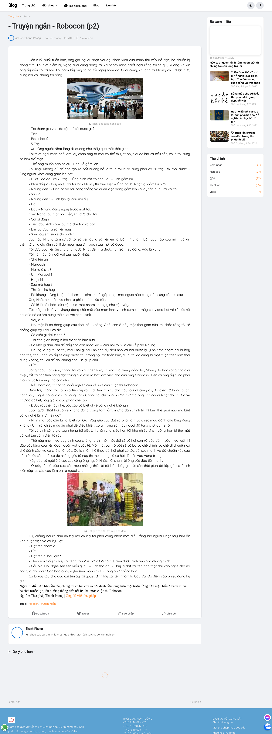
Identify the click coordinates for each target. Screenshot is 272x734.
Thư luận (235, 185)
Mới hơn (15, 702)
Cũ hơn (194, 702)
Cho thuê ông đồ (222, 722)
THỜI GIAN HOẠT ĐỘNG (137, 718)
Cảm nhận (235, 165)
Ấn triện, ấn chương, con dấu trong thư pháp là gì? (243, 136)
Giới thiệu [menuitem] (48, 5)
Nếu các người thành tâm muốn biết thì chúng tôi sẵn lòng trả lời (234, 64)
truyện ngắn (48, 603)
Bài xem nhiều (220, 22)
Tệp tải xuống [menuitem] (75, 5)
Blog (12, 5)
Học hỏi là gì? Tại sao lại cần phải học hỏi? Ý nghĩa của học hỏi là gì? (245, 117)
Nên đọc (235, 172)
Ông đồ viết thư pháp (81, 596)
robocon (26, 16)
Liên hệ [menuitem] (111, 5)
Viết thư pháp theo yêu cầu (228, 727)
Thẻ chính (217, 159)
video (235, 192)
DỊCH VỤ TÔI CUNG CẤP (227, 718)
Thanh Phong (34, 629)
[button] (251, 5)
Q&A (235, 178)
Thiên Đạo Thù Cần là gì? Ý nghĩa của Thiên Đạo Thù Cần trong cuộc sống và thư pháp (245, 78)
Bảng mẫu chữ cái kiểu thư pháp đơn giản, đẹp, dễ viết (245, 97)
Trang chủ (13, 16)
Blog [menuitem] (96, 5)
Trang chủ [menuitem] (29, 5)
